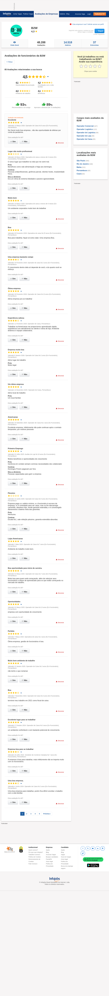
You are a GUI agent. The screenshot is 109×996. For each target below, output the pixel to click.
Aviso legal (49, 861)
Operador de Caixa (84, 139)
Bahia (79, 167)
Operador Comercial (85, 126)
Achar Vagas (17, 14)
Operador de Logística (86, 132)
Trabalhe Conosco (34, 854)
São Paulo (81, 161)
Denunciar (60, 143)
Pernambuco (82, 170)
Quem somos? (33, 850)
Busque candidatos (52, 857)
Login (89, 14)
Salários (62, 14)
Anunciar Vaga (80, 14)
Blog (67, 14)
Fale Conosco (33, 864)
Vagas (63, 854)
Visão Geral (14, 43)
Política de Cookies (35, 857)
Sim (13, 141)
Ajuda (48, 850)
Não (24, 141)
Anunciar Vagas (51, 854)
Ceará (79, 174)
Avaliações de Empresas (46, 14)
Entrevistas (94, 43)
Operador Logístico (85, 129)
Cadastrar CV (100, 14)
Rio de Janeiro (83, 164)
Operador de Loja (84, 136)
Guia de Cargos (66, 857)
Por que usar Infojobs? (36, 852)
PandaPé (49, 859)
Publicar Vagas (28, 14)
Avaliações (41, 43)
